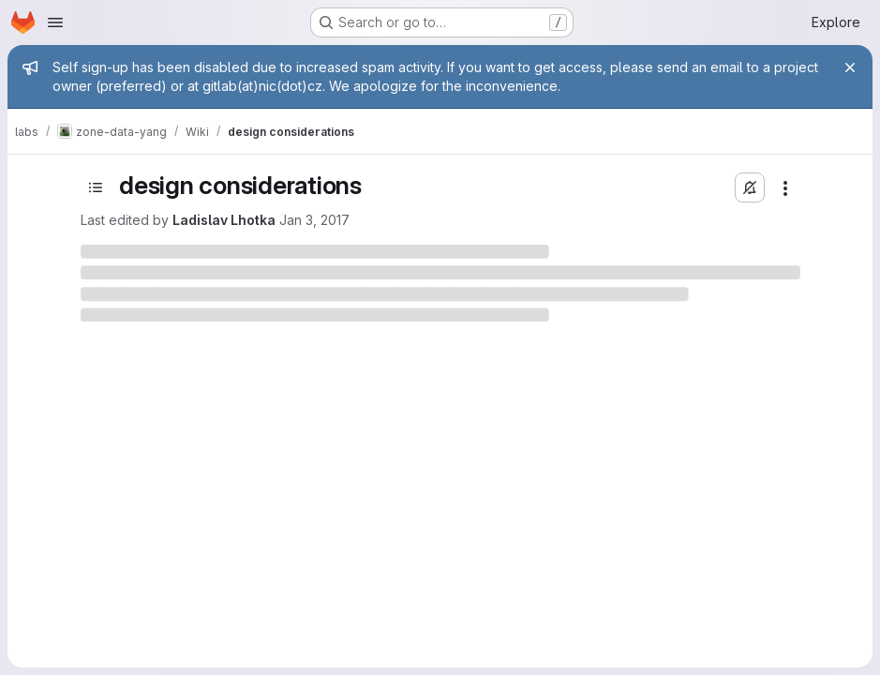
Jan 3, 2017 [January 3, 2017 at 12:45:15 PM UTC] (314, 220)
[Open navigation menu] (55, 23)
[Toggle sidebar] (96, 187)
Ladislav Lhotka (224, 220)
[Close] (850, 67)
